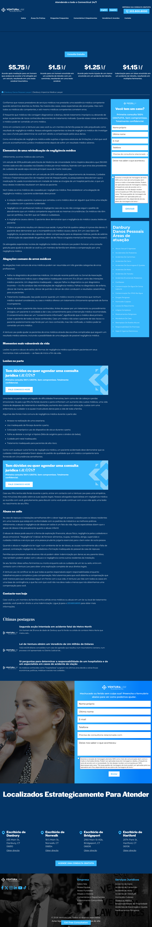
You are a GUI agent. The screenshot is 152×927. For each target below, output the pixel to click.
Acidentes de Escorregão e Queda (131, 903)
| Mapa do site (93, 917)
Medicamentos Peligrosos (126, 306)
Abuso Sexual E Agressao (126, 239)
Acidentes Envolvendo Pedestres (129, 269)
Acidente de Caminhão (126, 883)
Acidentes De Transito (124, 264)
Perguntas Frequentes (60, 17)
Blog (79, 900)
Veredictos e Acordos (110, 17)
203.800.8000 (136, 11)
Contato (126, 17)
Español (114, 10)
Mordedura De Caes (123, 310)
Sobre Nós (82, 880)
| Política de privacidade (74, 917)
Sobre (25, 17)
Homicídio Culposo (124, 893)
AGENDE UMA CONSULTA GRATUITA (76, 859)
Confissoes (119, 273)
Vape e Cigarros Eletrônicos (127, 323)
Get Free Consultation (76, 922)
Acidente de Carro (123, 880)
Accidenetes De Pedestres (126, 243)
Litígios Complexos (123, 302)
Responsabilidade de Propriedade (131, 900)
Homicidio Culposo (123, 293)
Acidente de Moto (123, 887)
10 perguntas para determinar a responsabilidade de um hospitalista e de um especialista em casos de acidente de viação (63, 653)
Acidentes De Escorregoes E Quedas (130, 256)
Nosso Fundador (85, 887)
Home (2, 82)
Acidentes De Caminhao (125, 247)
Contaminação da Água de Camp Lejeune (129, 278)
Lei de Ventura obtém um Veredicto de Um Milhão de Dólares (56, 634)
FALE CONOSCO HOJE (21, 379)
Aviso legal (57, 917)
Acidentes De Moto (123, 260)
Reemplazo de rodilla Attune (127, 315)
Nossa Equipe (83, 883)
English (106, 10)
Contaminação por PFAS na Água (129, 284)
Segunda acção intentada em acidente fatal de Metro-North (55, 617)
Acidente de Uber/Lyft (125, 890)
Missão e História (85, 890)
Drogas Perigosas (122, 289)
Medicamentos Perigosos (127, 906)
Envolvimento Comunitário (90, 896)
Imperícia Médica (123, 896)
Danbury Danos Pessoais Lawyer (19, 82)
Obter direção (13, 845)
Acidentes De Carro (123, 252)
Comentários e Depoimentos (85, 17)
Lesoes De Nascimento (125, 297)
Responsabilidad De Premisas (127, 319)
